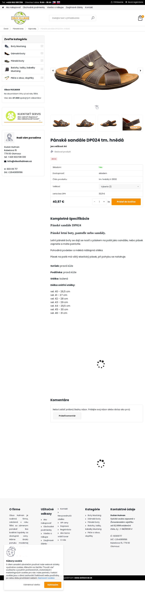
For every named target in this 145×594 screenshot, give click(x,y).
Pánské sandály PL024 (95, 364)
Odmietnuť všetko (31, 584)
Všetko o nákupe (55, 7)
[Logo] (20, 18)
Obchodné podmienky (34, 7)
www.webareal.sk (83, 577)
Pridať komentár (67, 415)
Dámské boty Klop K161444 (93, 458)
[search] (92, 19)
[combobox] (120, 186)
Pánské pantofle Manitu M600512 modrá (127, 458)
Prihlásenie (118, 2)
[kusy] (99, 202)
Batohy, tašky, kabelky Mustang (19, 69)
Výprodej (32, 28)
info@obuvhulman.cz (19, 161)
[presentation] (53, 70)
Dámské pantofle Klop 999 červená (63, 459)
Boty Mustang (15, 46)
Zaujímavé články (74, 7)
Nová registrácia (135, 2)
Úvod (6, 28)
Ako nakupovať (13, 7)
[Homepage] (3, 7)
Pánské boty (18, 28)
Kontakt (89, 7)
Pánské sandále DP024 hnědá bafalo (64, 359)
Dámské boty (14, 54)
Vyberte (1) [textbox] (106, 186)
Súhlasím (52, 584)
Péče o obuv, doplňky (19, 78)
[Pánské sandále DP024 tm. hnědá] (96, 70)
